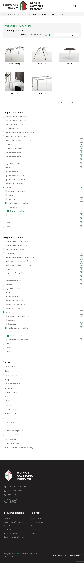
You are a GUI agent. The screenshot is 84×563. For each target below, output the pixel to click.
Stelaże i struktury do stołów (36, 14)
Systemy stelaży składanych (15, 183)
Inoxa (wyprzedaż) (11, 435)
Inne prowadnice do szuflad (15, 124)
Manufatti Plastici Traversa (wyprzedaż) (19, 448)
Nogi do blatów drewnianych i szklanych (19, 132)
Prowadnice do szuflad (13, 156)
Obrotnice (11, 195)
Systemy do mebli (11, 172)
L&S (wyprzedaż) (11, 439)
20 (28, 35)
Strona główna (8, 14)
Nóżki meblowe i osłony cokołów (17, 136)
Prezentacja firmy (37, 522)
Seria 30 (69, 64)
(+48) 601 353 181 (14, 494)
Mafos (7, 396)
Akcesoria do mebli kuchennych (19, 191)
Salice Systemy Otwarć (13, 384)
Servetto (8, 418)
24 (31, 35)
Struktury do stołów (17, 211)
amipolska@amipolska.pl (16, 490)
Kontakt (33, 533)
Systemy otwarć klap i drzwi (15, 179)
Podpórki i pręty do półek (14, 148)
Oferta (33, 526)
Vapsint (7, 401)
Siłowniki (8, 168)
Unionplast (9, 388)
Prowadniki (9, 160)
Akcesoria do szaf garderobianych (17, 117)
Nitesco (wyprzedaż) (12, 443)
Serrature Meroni (11, 392)
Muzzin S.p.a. (9, 422)
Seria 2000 (42, 64)
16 (25, 35)
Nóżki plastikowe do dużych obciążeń (18, 140)
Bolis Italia (8, 405)
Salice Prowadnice (11, 375)
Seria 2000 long (14, 64)
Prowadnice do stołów (13, 152)
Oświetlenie (12, 199)
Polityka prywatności (59, 555)
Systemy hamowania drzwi (14, 176)
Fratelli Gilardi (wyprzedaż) (14, 431)
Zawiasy (8, 223)
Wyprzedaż (20, 14)
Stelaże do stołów (16, 207)
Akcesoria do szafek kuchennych (16, 120)
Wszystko (38, 35)
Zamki (7, 219)
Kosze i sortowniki (11, 128)
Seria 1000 (42, 93)
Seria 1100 (14, 93)
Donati (7, 426)
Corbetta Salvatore (11, 409)
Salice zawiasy (10, 367)
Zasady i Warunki (74, 555)
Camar (7, 371)
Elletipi (7, 379)
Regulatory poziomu (12, 164)
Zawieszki (8, 227)
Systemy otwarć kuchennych (18, 215)
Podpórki (8, 144)
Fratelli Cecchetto (11, 414)
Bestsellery (34, 529)
